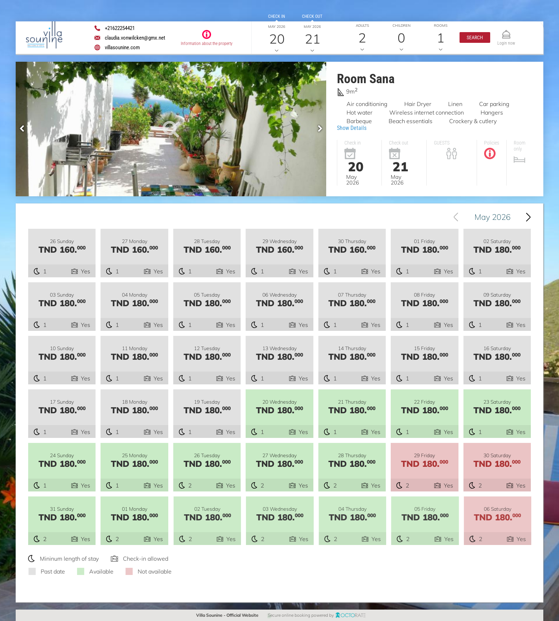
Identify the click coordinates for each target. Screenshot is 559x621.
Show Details (351, 128)
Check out (312, 16)
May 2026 (493, 217)
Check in (276, 16)
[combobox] (489, 217)
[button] (475, 37)
